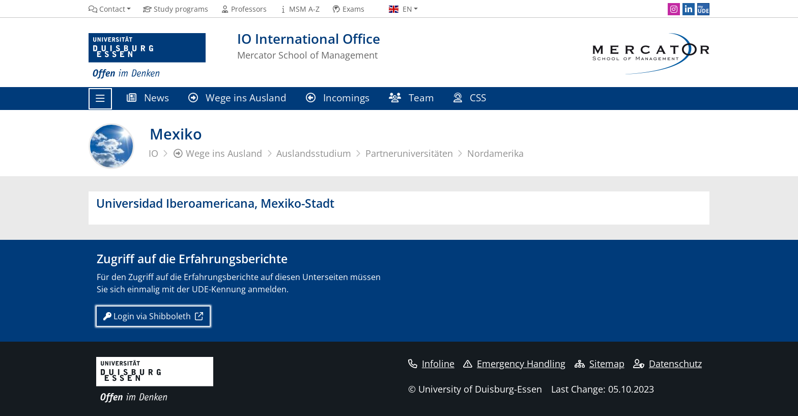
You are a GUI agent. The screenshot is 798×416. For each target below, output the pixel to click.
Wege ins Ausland (237, 97)
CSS (471, 97)
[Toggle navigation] (100, 98)
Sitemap (599, 363)
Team (411, 97)
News (148, 97)
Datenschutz (667, 363)
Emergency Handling (514, 363)
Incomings (337, 97)
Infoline (431, 363)
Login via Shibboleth (148, 316)
